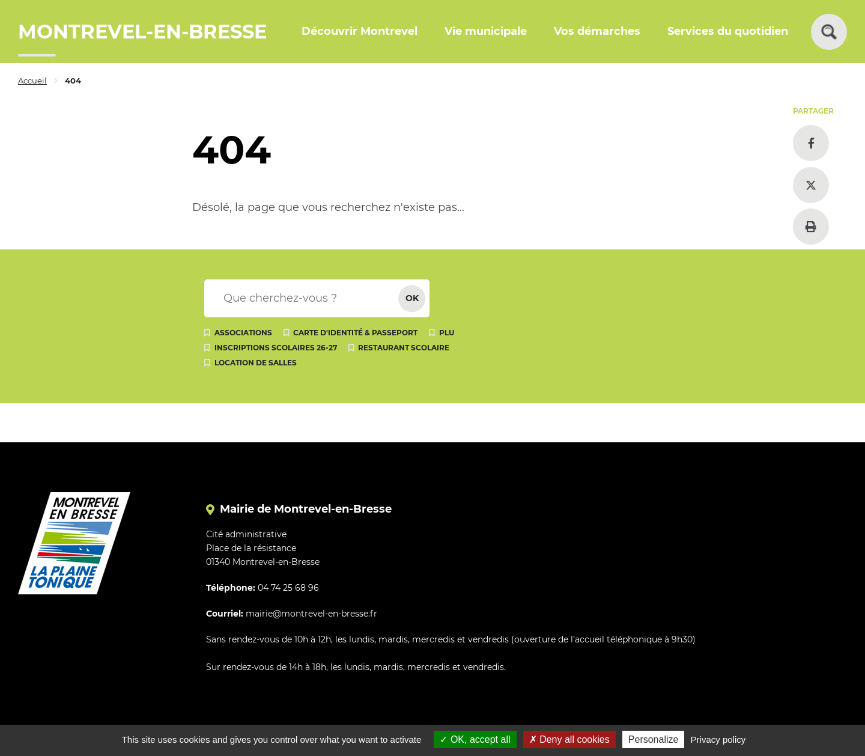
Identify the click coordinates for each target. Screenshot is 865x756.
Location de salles (255, 362)
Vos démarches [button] (597, 31)
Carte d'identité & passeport (355, 332)
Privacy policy (718, 739)
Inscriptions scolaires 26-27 (275, 347)
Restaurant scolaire (403, 347)
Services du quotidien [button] (727, 31)
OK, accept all (475, 739)
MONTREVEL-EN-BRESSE (142, 31)
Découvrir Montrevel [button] (359, 31)
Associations (243, 332)
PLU (446, 332)
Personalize (653, 739)
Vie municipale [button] (486, 31)
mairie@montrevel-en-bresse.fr (311, 613)
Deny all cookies (569, 739)
